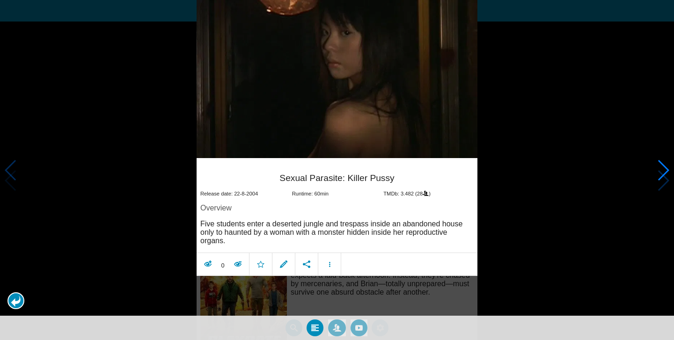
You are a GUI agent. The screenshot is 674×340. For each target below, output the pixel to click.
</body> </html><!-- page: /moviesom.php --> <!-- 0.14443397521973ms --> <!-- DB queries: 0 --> (337, 170)
